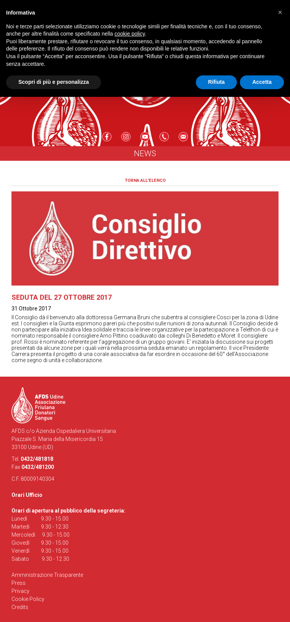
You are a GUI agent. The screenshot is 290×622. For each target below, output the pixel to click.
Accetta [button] (262, 82)
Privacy (20, 591)
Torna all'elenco (145, 180)
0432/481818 (37, 459)
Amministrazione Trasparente (47, 575)
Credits (19, 607)
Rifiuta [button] (216, 82)
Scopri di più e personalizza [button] (53, 82)
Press (18, 583)
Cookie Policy (27, 599)
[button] (280, 12)
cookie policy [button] (129, 34)
